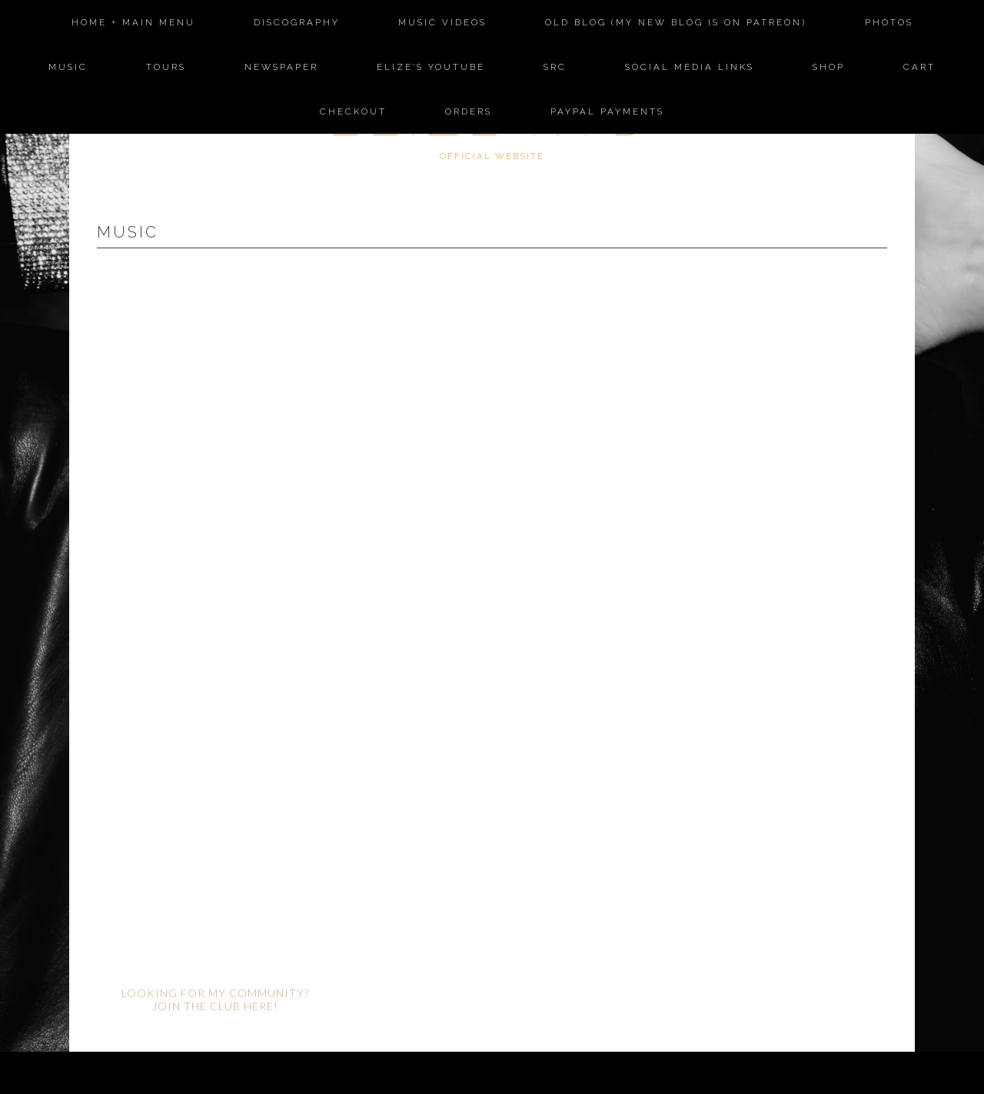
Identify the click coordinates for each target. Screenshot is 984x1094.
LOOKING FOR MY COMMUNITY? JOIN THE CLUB (215, 999)
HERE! (261, 1006)
